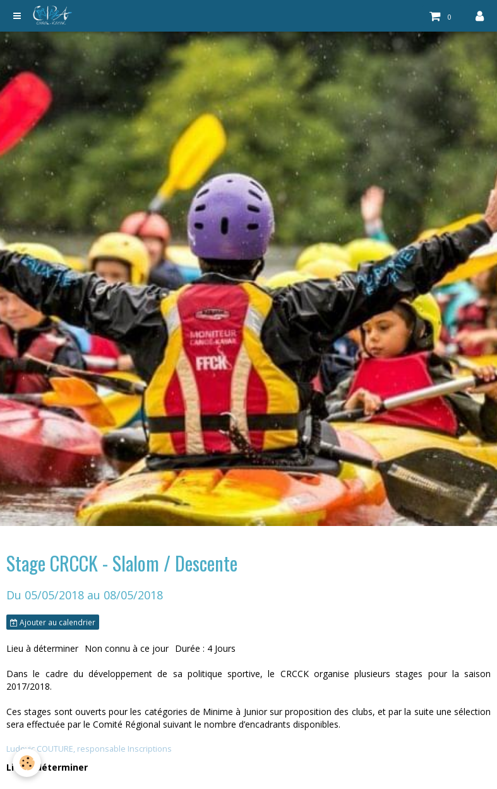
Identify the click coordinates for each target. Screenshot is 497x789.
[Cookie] (27, 763)
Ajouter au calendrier (52, 622)
